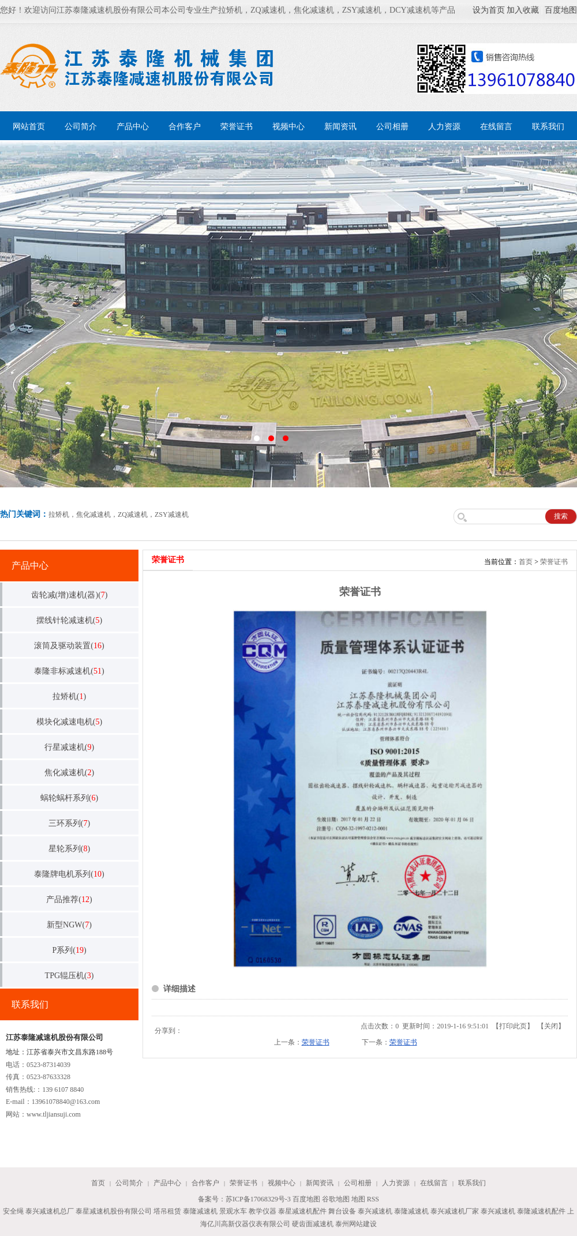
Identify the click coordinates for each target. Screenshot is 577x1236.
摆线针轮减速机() (69, 620)
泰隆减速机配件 (541, 1211)
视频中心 (288, 126)
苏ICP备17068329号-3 (258, 1199)
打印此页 (513, 1026)
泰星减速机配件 (302, 1211)
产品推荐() (69, 899)
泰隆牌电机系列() (69, 874)
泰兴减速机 (375, 1211)
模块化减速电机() (69, 721)
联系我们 (548, 126)
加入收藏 (523, 10)
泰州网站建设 (356, 1224)
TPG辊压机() (69, 975)
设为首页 (489, 10)
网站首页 (29, 126)
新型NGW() (69, 925)
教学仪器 (262, 1211)
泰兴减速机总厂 (49, 1211)
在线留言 (496, 126)
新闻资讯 (340, 126)
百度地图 (561, 10)
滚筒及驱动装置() (69, 645)
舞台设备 (342, 1211)
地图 (358, 1199)
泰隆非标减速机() (69, 671)
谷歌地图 (336, 1199)
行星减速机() (69, 747)
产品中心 (133, 126)
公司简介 (81, 126)
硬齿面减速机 (313, 1224)
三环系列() (69, 823)
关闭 (551, 1026)
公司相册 (392, 126)
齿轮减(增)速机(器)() (69, 595)
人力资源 (444, 126)
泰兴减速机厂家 (454, 1211)
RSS (373, 1199)
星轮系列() (69, 848)
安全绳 (13, 1211)
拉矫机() (69, 696)
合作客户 (184, 126)
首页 (526, 562)
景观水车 (233, 1211)
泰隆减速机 (200, 1211)
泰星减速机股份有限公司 (114, 1211)
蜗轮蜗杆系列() (69, 798)
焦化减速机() (69, 772)
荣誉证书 (236, 126)
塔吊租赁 (167, 1211)
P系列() (69, 950)
